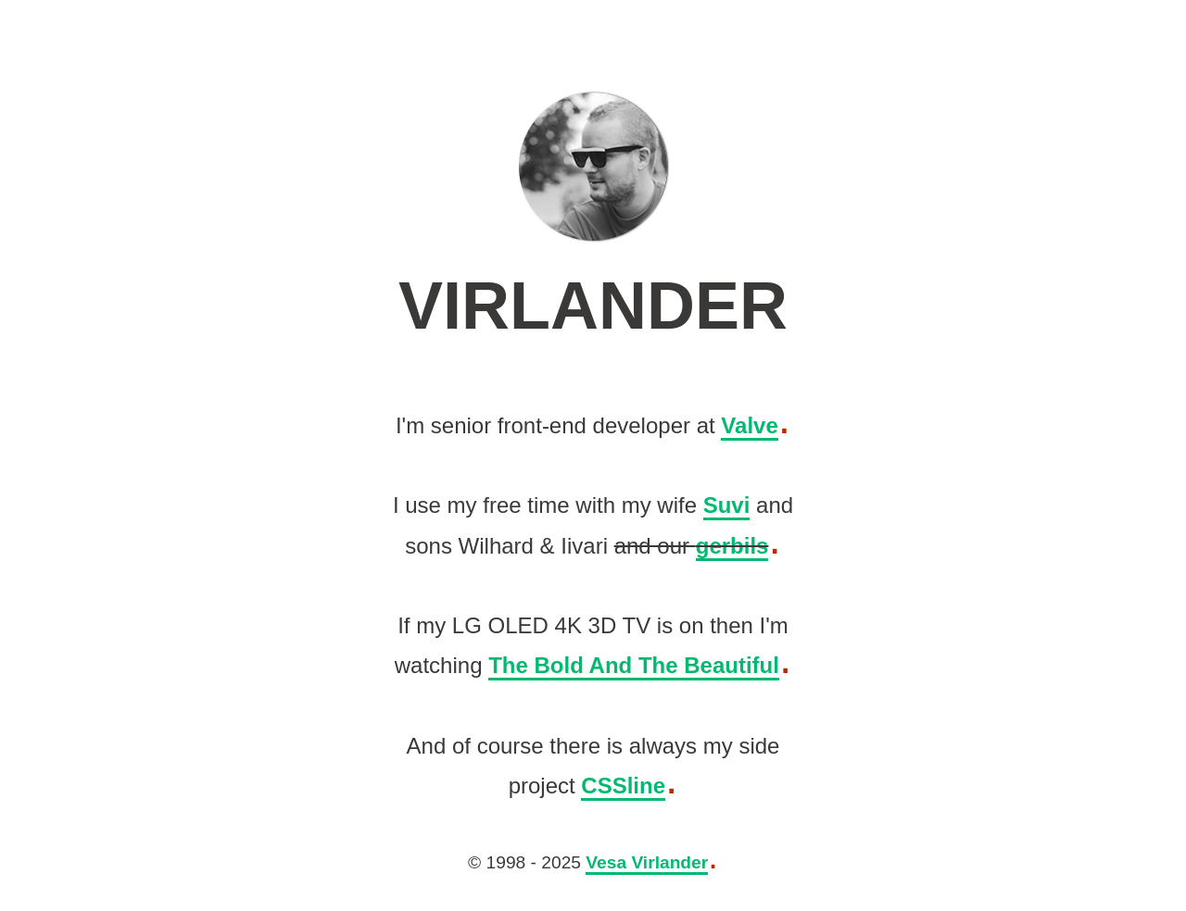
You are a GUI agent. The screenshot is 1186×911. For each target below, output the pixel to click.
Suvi (727, 505)
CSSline (623, 784)
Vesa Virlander (647, 862)
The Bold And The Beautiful (633, 665)
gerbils (732, 544)
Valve (749, 425)
